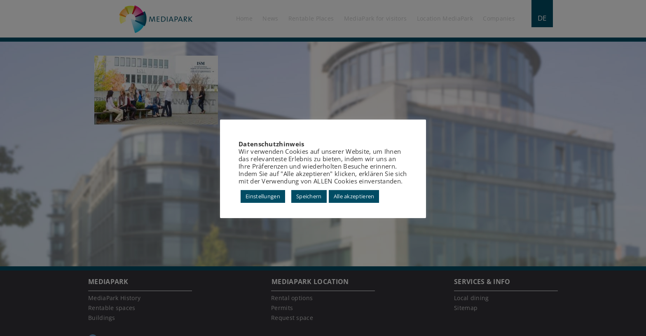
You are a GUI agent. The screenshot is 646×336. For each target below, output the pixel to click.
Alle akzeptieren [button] (354, 196)
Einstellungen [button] (263, 196)
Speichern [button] (309, 196)
